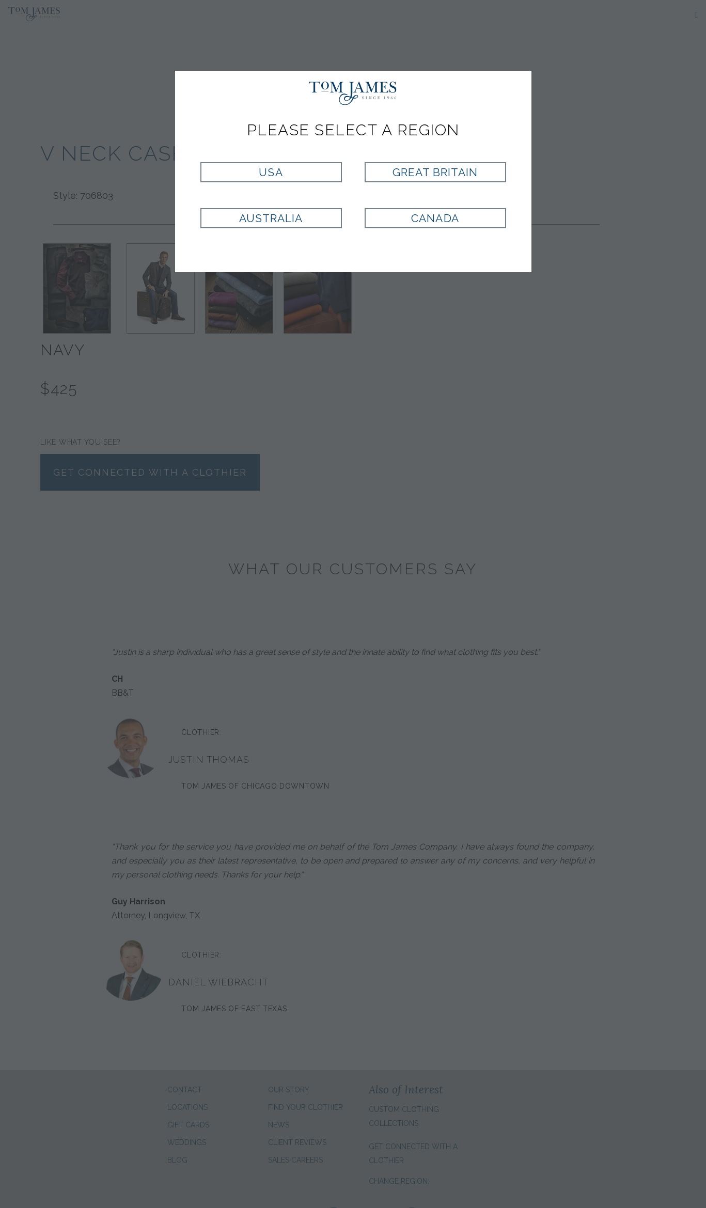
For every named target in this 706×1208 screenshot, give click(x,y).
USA (271, 172)
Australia (271, 218)
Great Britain (435, 172)
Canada (435, 218)
